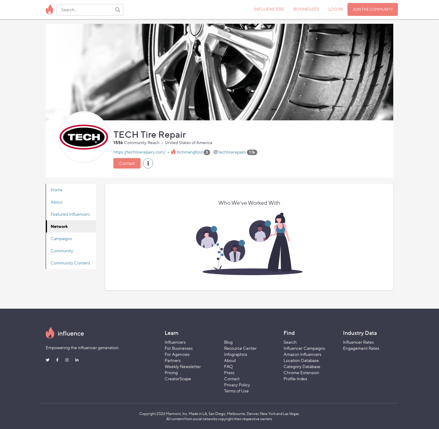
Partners (173, 360)
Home (56, 189)
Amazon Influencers (302, 354)
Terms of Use (236, 390)
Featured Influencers (70, 214)
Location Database (301, 360)
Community (62, 250)
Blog (228, 342)
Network (59, 226)
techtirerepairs (232, 151)
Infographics (235, 354)
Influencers (175, 342)
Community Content (70, 262)
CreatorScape (178, 378)
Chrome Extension (301, 372)
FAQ (228, 366)
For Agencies (177, 354)
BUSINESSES (306, 9)
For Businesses (179, 348)
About (56, 201)
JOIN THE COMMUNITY (372, 9)
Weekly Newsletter (183, 366)
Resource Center (240, 348)
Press (229, 372)
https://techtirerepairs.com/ (139, 151)
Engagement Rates (361, 348)
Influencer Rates (358, 342)
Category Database (302, 366)
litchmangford (190, 151)
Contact (127, 163)
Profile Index (295, 378)
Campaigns (61, 238)
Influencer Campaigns (304, 348)
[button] (148, 163)
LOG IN (335, 9)
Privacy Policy (237, 384)
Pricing (171, 372)
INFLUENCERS (269, 9)
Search (290, 342)
